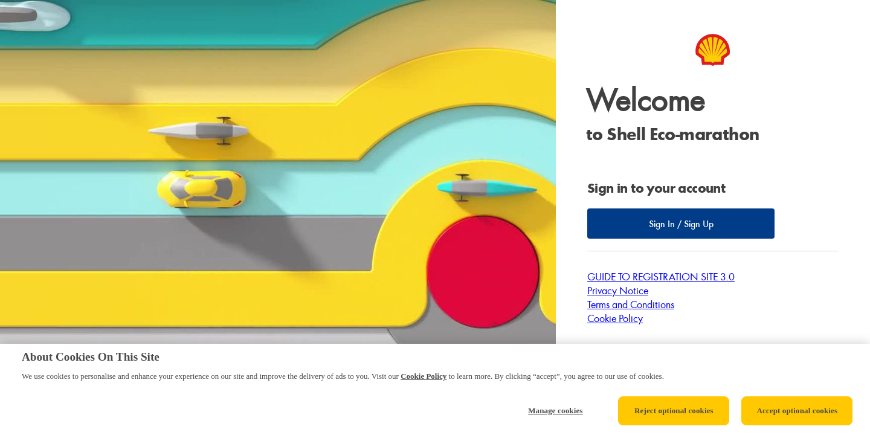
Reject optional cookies (674, 410)
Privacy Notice (617, 290)
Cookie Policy (615, 318)
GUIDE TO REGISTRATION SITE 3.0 (661, 276)
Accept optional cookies (796, 410)
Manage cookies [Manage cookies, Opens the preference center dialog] (555, 410)
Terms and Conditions (630, 304)
